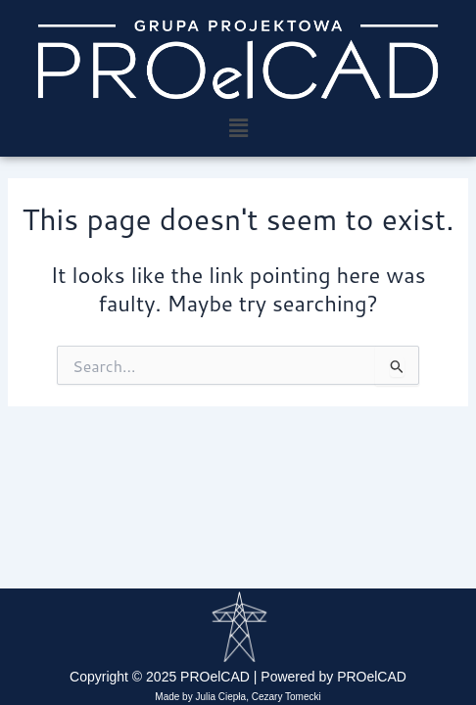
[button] (238, 128)
